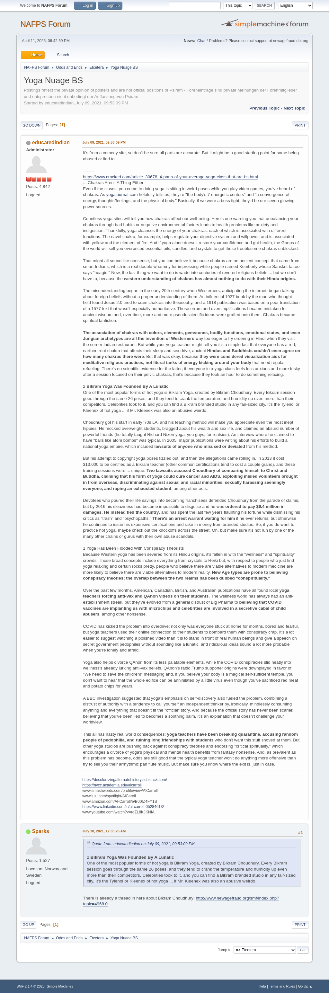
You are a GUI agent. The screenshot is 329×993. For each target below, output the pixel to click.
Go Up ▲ (305, 986)
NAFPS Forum (45, 24)
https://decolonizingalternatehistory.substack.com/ (124, 779)
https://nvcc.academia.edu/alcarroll (112, 785)
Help (262, 986)
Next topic (294, 108)
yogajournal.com (122, 194)
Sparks (40, 831)
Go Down (31, 125)
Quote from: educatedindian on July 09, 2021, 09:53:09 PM (143, 844)
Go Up (28, 925)
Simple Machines (60, 986)
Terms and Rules (282, 986)
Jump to (225, 949)
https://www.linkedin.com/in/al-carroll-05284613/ (123, 806)
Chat (201, 41)
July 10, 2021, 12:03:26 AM (104, 831)
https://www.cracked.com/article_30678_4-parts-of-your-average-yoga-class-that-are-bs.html (170, 176)
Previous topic (264, 108)
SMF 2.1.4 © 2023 (30, 986)
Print (300, 125)
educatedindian (51, 142)
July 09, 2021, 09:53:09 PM (104, 142)
